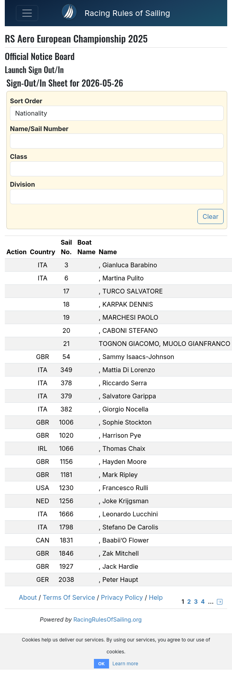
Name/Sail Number (39, 129)
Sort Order (26, 101)
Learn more (125, 663)
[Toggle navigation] (27, 13)
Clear (210, 216)
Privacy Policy (122, 597)
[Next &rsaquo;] (219, 601)
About (28, 597)
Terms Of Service (69, 597)
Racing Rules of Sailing (127, 13)
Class (18, 156)
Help (156, 597)
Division (22, 184)
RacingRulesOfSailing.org (107, 619)
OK (101, 663)
